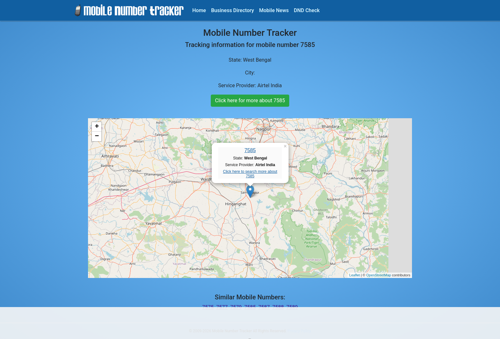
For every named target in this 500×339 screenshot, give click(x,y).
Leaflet (354, 275)
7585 (250, 150)
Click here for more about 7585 (250, 100)
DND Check (307, 10)
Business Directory (232, 10)
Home (199, 10)
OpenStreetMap (378, 275)
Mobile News (274, 10)
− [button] (97, 136)
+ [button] (97, 127)
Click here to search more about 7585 (250, 173)
